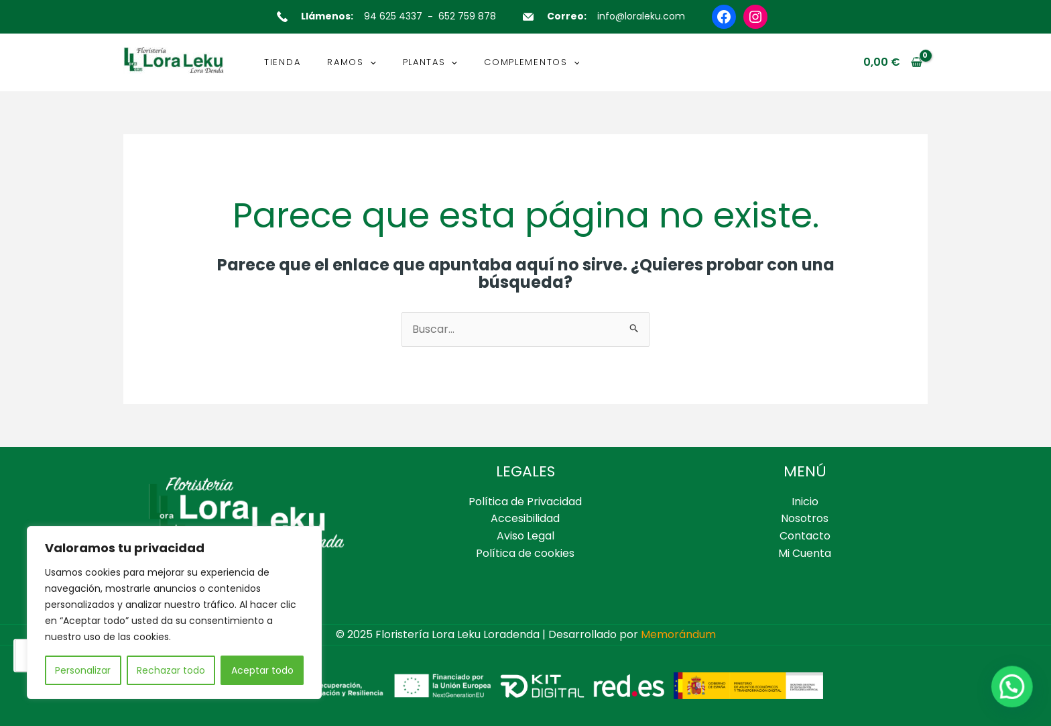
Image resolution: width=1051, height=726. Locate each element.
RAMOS (351, 62)
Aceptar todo (262, 670)
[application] (370, 62)
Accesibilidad (525, 518)
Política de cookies (525, 553)
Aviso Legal (525, 535)
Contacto (805, 535)
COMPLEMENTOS (531, 62)
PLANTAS (430, 62)
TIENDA (282, 62)
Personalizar (83, 670)
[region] (174, 612)
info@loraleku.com (641, 16)
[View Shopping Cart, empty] (892, 62)
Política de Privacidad (525, 501)
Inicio (805, 501)
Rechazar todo (171, 670)
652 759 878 (467, 16)
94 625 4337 (393, 16)
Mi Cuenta (804, 553)
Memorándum (678, 634)
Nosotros (804, 518)
